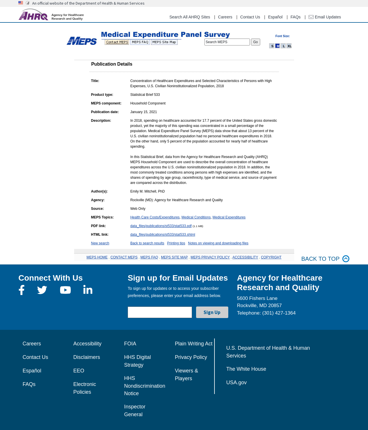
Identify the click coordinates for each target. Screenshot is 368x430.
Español (275, 17)
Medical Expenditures (229, 217)
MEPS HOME (97, 257)
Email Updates (324, 17)
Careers (225, 17)
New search (100, 243)
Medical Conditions (195, 217)
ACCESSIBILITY (245, 257)
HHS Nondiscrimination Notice (144, 385)
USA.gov (236, 382)
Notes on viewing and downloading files (218, 243)
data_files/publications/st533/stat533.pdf (160, 226)
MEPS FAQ (149, 257)
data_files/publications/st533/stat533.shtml (162, 235)
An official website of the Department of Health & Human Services (88, 3)
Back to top (325, 259)
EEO (78, 371)
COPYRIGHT (271, 257)
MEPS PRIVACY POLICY (210, 257)
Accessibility (87, 344)
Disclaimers (86, 357)
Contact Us (250, 17)
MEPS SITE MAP (174, 257)
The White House (246, 369)
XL (290, 46)
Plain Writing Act (193, 344)
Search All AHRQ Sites (189, 17)
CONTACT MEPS (123, 257)
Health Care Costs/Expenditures (154, 217)
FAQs (296, 17)
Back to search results (147, 243)
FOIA (130, 344)
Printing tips (176, 243)
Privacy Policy (191, 357)
